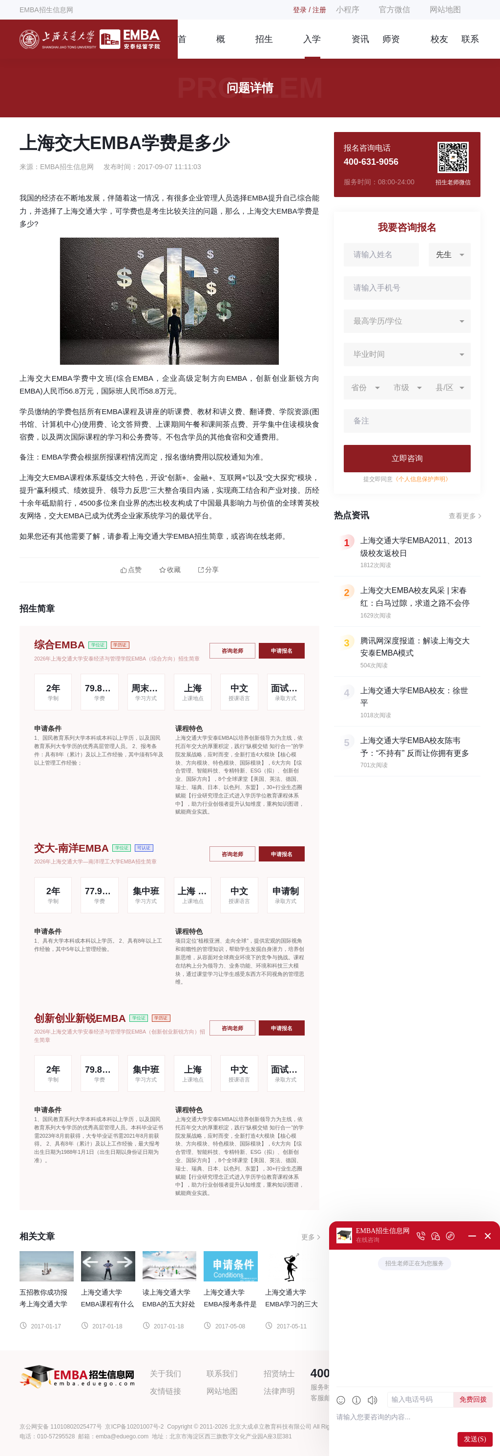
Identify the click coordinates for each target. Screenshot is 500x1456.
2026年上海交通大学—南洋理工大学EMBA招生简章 (95, 861)
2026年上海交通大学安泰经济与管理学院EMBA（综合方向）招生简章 (117, 659)
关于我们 (165, 1373)
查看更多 (462, 516)
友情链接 (165, 1391)
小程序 (347, 9)
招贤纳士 (279, 1373)
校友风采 (439, 46)
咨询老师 (232, 651)
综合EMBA (59, 644)
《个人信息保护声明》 (422, 479)
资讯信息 (360, 46)
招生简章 (264, 46)
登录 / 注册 (309, 10)
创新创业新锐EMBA (80, 1018)
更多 (308, 1237)
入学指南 (312, 46)
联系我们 (470, 46)
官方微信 (394, 9)
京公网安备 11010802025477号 (61, 1426)
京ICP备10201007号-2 (134, 1426)
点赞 (131, 570)
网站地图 (445, 9)
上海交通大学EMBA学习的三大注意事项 (291, 1304)
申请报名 (281, 651)
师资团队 (391, 46)
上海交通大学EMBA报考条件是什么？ (230, 1304)
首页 (182, 46)
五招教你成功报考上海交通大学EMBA (43, 1304)
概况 (220, 46)
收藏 (170, 570)
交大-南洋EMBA (71, 848)
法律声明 (279, 1391)
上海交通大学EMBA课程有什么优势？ (107, 1304)
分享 (208, 570)
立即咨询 (407, 458)
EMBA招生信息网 (46, 10)
